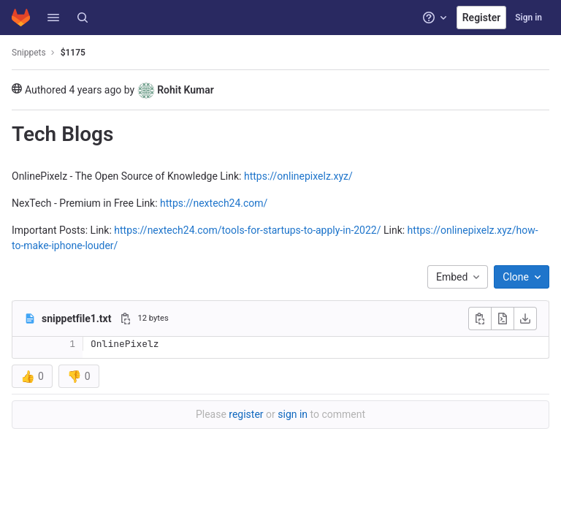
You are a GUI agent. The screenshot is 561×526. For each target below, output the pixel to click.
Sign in (528, 17)
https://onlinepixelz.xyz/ (298, 176)
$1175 (73, 52)
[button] (53, 17)
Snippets (29, 52)
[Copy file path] (125, 318)
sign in (293, 414)
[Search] (82, 17)
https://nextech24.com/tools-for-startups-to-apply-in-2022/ (247, 230)
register (246, 414)
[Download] (525, 318)
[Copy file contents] (480, 318)
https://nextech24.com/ (213, 203)
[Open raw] (502, 318)
